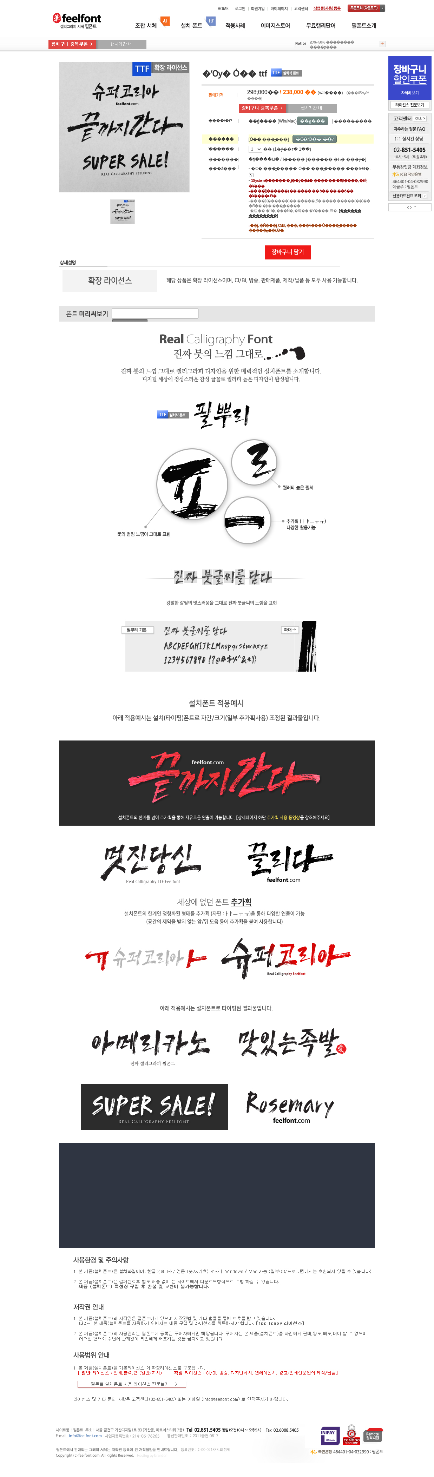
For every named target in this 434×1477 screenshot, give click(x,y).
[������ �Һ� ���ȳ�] (336, 159)
